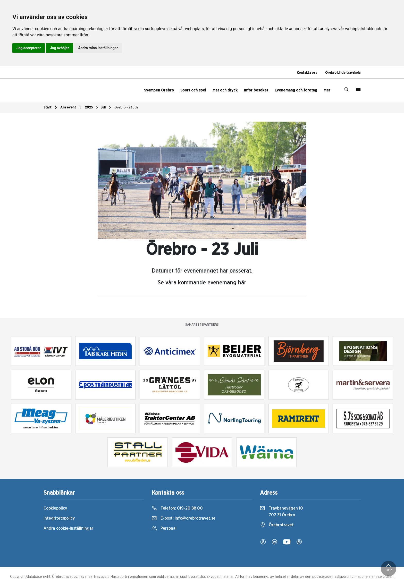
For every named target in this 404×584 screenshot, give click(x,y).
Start (51, 107)
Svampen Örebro (159, 90)
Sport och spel (193, 90)
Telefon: (177, 508)
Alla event (71, 107)
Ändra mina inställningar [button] (98, 48)
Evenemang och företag (296, 90)
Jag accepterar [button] (28, 48)
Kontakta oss (307, 72)
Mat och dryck (225, 90)
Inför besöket (256, 90)
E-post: (183, 518)
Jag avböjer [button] (59, 48)
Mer (327, 90)
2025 (92, 107)
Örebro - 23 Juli (126, 107)
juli (107, 107)
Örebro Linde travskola (342, 72)
